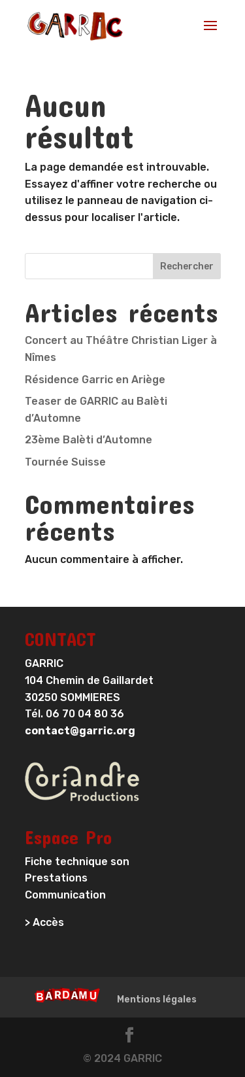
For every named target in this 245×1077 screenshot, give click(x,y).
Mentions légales (157, 999)
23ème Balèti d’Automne (88, 440)
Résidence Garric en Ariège (95, 379)
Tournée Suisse (65, 462)
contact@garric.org (80, 731)
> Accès (44, 922)
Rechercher (187, 266)
